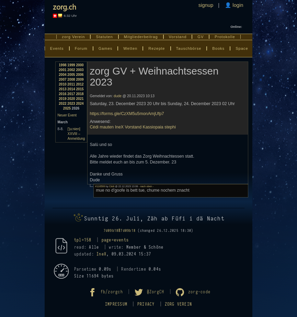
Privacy (146, 304)
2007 (62, 79)
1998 (62, 65)
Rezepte (156, 48)
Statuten (104, 37)
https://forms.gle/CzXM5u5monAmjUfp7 (127, 113)
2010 (62, 84)
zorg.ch (64, 6)
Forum (81, 48)
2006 (79, 75)
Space (242, 48)
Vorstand (178, 37)
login (237, 5)
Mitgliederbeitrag (141, 37)
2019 (62, 99)
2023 (71, 103)
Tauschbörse (189, 48)
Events (57, 48)
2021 (79, 99)
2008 (71, 79)
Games (106, 48)
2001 (62, 70)
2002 (71, 70)
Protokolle (225, 37)
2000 (79, 65)
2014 (71, 89)
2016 (62, 94)
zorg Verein (73, 37)
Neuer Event (67, 115)
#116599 (100, 186)
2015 (79, 89)
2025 (67, 108)
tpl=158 (83, 240)
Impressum (116, 304)
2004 (62, 75)
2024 (79, 103)
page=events (115, 240)
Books (218, 48)
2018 (79, 94)
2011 (71, 84)
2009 (79, 79)
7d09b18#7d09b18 (120, 230)
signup (206, 5)
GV (200, 37)
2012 (79, 84)
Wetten (130, 48)
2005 (71, 75)
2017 (71, 94)
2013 (62, 89)
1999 (71, 65)
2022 (62, 103)
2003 (79, 70)
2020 (71, 99)
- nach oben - (146, 186)
